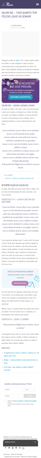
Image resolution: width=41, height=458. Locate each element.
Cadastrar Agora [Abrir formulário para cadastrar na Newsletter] (20, 283)
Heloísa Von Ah (16, 25)
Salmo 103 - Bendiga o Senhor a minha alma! (19, 178)
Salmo (18, 60)
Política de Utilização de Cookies (29, 456)
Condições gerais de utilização (12, 456)
